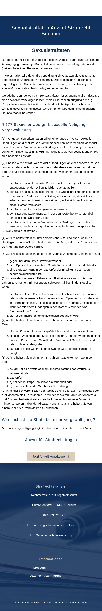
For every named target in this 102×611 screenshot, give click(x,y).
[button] (97, 8)
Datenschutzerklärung (46, 575)
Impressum (38, 567)
